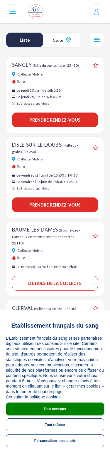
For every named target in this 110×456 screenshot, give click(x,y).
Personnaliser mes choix (55, 441)
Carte (62, 40)
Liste (25, 40)
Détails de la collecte (55, 283)
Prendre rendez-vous (55, 120)
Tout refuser (55, 425)
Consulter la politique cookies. (34, 397)
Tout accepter (55, 409)
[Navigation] (12, 11)
